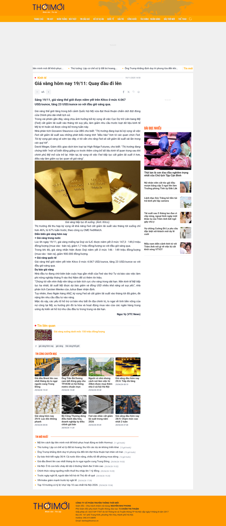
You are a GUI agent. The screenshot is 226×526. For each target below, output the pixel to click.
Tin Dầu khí (85, 19)
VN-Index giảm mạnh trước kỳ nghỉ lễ (64, 480)
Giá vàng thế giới (72, 346)
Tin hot (50, 19)
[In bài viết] (138, 92)
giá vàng (59, 346)
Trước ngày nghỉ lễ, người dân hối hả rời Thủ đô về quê (73, 475)
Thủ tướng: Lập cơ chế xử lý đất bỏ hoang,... (99, 68)
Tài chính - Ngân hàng (150, 19)
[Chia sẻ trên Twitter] (128, 92)
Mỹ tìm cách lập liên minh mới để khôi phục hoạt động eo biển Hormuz (81, 442)
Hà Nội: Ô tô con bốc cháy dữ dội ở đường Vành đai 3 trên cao (77, 466)
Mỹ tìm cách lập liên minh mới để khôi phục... (45, 68)
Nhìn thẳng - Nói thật (66, 19)
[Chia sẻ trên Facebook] (123, 92)
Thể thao (182, 19)
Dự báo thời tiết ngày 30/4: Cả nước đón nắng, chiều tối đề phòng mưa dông (84, 456)
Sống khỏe (132, 19)
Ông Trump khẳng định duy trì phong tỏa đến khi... (156, 68)
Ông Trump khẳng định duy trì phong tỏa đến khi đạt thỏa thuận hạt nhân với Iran (86, 452)
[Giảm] (37, 91)
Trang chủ (38, 19)
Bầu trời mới (169, 19)
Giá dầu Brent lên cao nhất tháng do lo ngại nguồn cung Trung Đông (81, 461)
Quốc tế (110, 19)
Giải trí (121, 19)
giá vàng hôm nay (46, 346)
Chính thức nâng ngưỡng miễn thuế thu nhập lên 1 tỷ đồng (76, 470)
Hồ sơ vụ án (98, 19)
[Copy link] (133, 92)
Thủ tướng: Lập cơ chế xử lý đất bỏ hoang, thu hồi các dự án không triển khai (84, 447)
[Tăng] (48, 91)
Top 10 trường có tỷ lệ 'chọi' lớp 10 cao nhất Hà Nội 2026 (75, 485)
